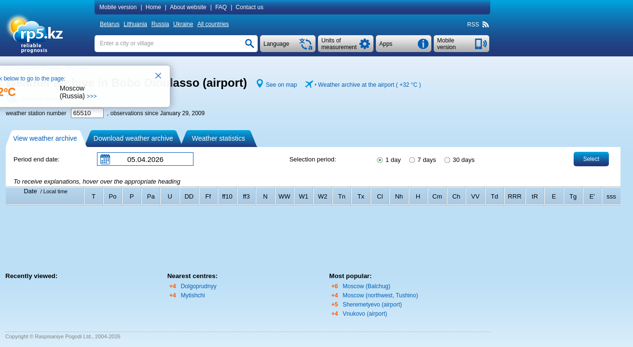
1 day (387, 159)
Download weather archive (133, 138)
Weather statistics (218, 138)
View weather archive (45, 138)
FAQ (221, 7)
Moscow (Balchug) (366, 286)
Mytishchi (193, 295)
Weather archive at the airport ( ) (369, 84)
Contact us (249, 7)
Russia (160, 24)
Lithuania (135, 24)
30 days (459, 159)
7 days (422, 159)
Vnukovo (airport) (365, 313)
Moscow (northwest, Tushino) (380, 295)
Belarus (110, 24)
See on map (281, 84)
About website (188, 7)
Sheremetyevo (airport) (372, 304)
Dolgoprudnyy (199, 286)
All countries (213, 24)
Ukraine (183, 24)
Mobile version (118, 7)
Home (153, 7)
